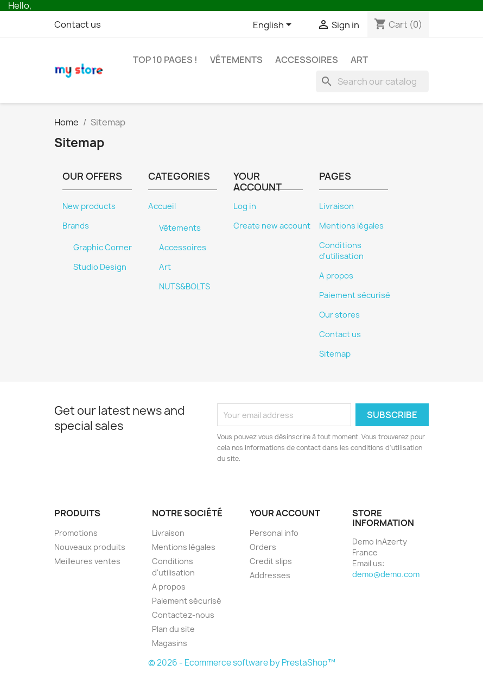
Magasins (169, 643)
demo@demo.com (386, 574)
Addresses (270, 575)
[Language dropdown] (274, 25)
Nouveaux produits (89, 547)
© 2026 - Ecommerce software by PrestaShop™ (241, 662)
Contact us (77, 24)
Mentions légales (351, 225)
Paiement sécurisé (354, 295)
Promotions (76, 533)
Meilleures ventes (87, 561)
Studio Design (99, 267)
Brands (75, 225)
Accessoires (306, 60)
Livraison (336, 206)
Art (359, 60)
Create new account (271, 225)
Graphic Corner (102, 247)
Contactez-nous (183, 615)
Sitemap (335, 354)
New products (89, 206)
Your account (285, 513)
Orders (263, 547)
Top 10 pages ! (165, 60)
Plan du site (173, 629)
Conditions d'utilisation (341, 251)
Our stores (339, 314)
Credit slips (271, 561)
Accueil (162, 206)
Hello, (19, 5)
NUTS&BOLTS (184, 286)
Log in (244, 206)
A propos (336, 275)
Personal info (274, 533)
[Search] (372, 81)
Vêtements (236, 60)
